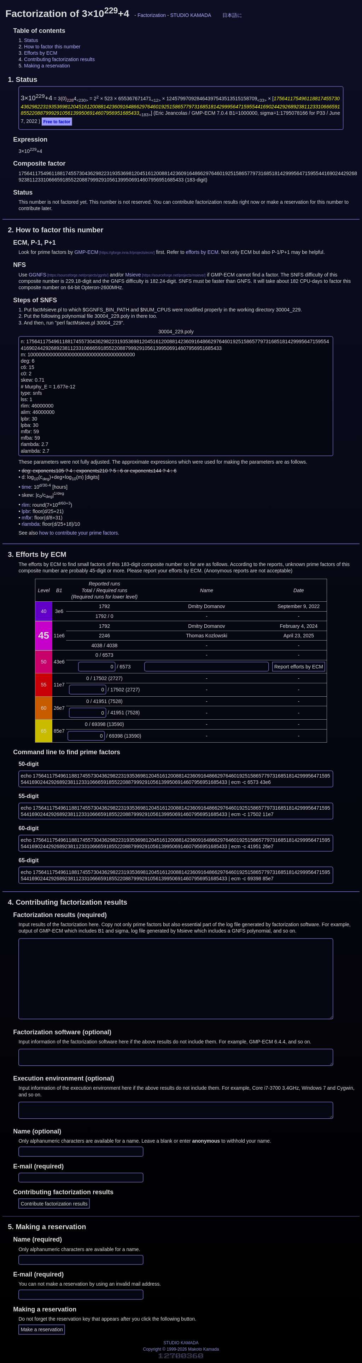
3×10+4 (36, 98)
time (26, 487)
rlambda (31, 524)
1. (22, 79)
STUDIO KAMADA (190, 15)
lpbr (26, 511)
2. (55, 230)
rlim (26, 504)
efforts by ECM (202, 252)
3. (37, 554)
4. (67, 902)
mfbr (26, 517)
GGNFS (37, 275)
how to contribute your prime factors (78, 533)
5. (47, 1227)
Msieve (133, 275)
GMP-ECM (86, 252)
